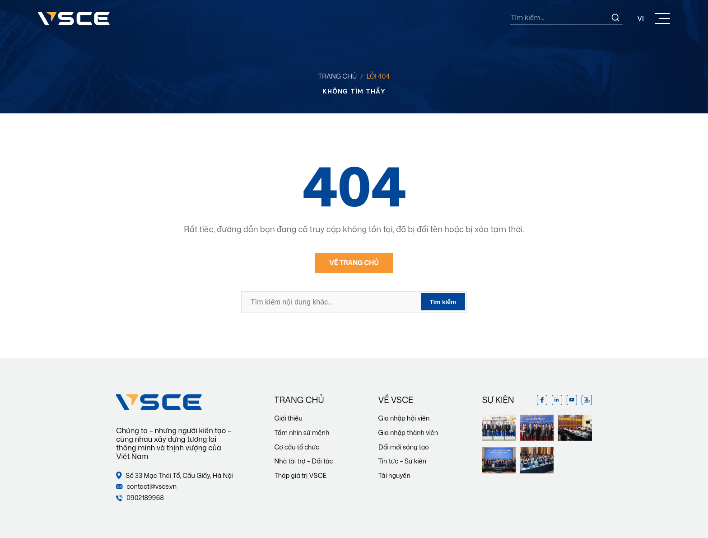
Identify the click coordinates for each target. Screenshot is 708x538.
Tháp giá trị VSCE (300, 475)
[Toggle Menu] (662, 18)
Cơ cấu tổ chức (296, 447)
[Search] (615, 18)
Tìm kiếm (443, 302)
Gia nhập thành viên (408, 432)
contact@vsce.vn (146, 487)
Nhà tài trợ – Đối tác (303, 461)
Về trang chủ (353, 262)
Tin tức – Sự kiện (402, 461)
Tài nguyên (394, 475)
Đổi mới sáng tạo (403, 447)
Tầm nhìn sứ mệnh (301, 432)
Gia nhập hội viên (404, 418)
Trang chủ (337, 76)
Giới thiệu (288, 418)
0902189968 (140, 498)
